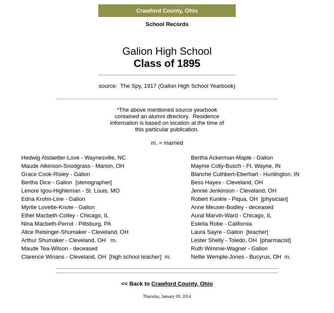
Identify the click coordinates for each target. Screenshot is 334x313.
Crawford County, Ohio (182, 283)
